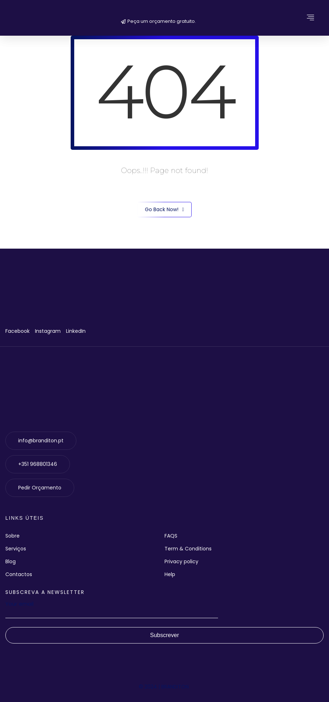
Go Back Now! (164, 209)
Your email (111, 608)
